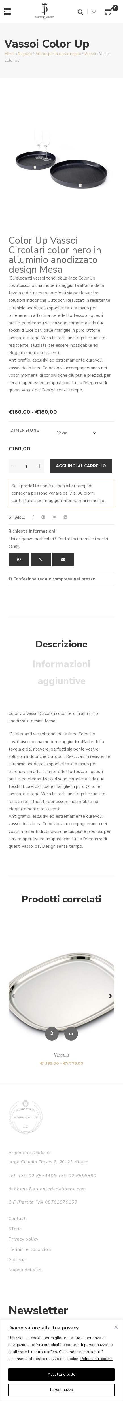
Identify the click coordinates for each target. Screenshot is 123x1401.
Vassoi (90, 53)
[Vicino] (116, 1327)
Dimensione (24, 430)
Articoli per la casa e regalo (58, 53)
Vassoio (61, 1055)
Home (9, 53)
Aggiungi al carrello (81, 466)
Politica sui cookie (96, 1358)
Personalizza (61, 1389)
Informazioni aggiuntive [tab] (61, 673)
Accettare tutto (61, 1374)
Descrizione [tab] (61, 644)
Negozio (25, 53)
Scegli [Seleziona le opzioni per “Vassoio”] (71, 1034)
